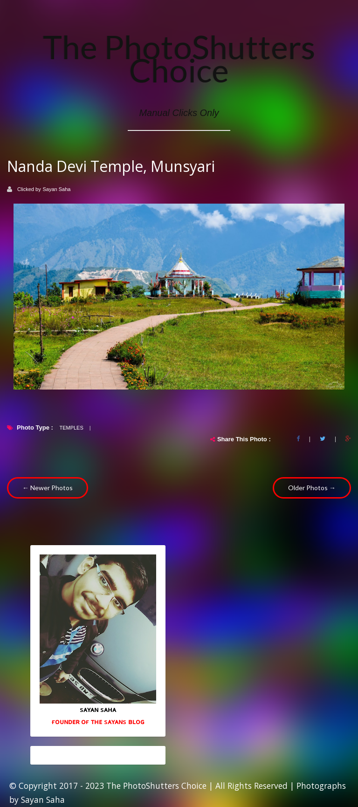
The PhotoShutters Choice (179, 58)
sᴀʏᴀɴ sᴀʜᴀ (98, 709)
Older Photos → (312, 488)
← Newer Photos (47, 488)
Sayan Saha (57, 189)
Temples (71, 428)
